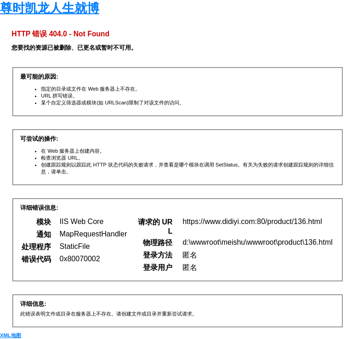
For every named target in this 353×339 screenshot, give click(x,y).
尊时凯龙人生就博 (49, 8)
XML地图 (10, 335)
